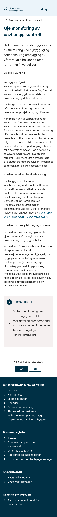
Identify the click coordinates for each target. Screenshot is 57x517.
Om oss (12, 390)
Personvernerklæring (20, 407)
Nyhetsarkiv (15, 446)
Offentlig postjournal (20, 451)
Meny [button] (47, 9)
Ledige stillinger (17, 399)
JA (21, 369)
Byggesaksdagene (19, 477)
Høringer (13, 403)
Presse (12, 438)
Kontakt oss (15, 395)
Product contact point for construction (23, 502)
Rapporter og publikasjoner (24, 455)
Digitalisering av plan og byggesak (28, 419)
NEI (35, 369)
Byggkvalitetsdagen (20, 482)
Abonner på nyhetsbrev (22, 442)
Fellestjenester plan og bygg (25, 415)
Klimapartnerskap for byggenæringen (30, 459)
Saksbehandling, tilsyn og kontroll (25, 20)
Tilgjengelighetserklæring (23, 411)
